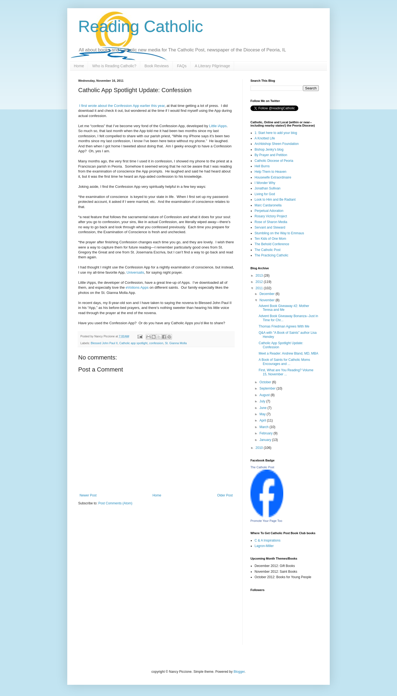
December (267, 294)
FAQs (181, 66)
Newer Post (88, 495)
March (264, 427)
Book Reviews (156, 66)
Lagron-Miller (264, 546)
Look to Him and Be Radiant (275, 199)
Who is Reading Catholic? (114, 66)
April (263, 420)
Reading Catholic (140, 26)
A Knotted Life (265, 138)
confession (156, 343)
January (265, 440)
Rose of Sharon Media (271, 222)
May (263, 414)
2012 (260, 282)
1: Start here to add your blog (276, 133)
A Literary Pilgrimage (212, 66)
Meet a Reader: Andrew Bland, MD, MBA (288, 353)
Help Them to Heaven (271, 172)
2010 (260, 448)
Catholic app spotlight (133, 343)
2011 (260, 288)
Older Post (225, 495)
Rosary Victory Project (271, 216)
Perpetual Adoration (269, 211)
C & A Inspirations (268, 540)
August (265, 395)
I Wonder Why (265, 183)
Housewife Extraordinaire (273, 177)
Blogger (239, 672)
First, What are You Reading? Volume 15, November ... (286, 372)
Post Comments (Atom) (115, 503)
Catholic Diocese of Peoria (274, 161)
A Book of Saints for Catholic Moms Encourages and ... (284, 361)
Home (79, 66)
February (266, 433)
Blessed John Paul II (104, 343)
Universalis (135, 272)
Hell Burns (262, 166)
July (262, 401)
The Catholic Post (268, 250)
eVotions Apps (137, 287)
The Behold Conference (272, 244)
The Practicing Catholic (271, 255)
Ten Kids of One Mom (270, 239)
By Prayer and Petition (271, 155)
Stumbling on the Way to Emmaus (279, 233)
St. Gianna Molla (176, 343)
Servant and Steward (270, 227)
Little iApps (218, 126)
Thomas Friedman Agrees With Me (284, 326)
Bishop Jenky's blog (269, 149)
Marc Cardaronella (268, 205)
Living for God (265, 194)
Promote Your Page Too (266, 520)
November (267, 300)
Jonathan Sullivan (268, 188)
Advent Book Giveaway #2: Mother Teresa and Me (284, 308)
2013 (260, 275)
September (267, 388)
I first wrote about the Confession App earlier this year (122, 106)
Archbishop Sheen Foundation (277, 144)
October (265, 382)
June (263, 408)
